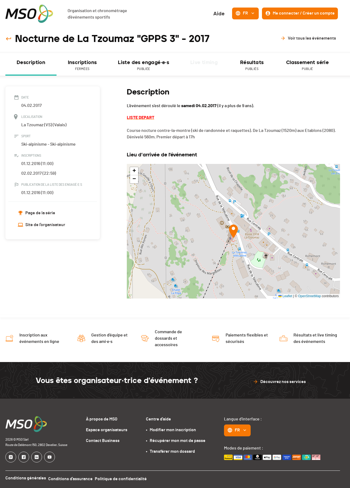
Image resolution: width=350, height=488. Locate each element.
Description (31, 62)
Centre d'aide (158, 419)
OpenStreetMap (309, 296)
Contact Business (103, 440)
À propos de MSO (101, 419)
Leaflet (285, 296)
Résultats (252, 65)
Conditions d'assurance (72, 478)
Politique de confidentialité (125, 478)
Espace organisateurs (106, 430)
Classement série (307, 65)
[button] (233, 231)
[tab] (31, 64)
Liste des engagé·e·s (143, 65)
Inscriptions (82, 65)
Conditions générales (25, 478)
